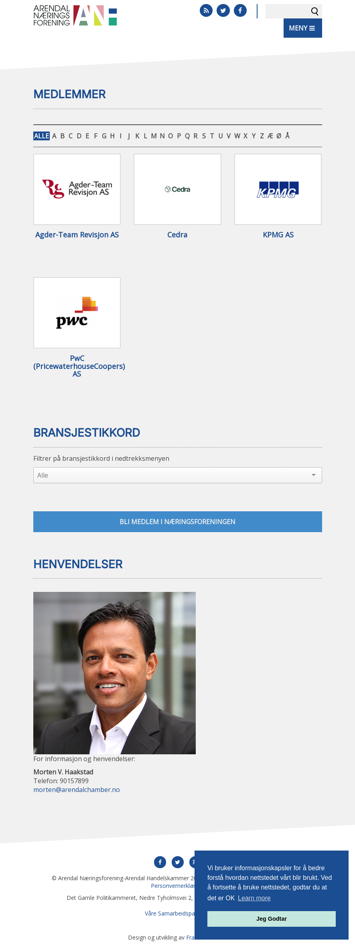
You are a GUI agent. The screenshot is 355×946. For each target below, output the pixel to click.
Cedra (177, 235)
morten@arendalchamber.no (76, 789)
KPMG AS (278, 235)
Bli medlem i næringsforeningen (177, 521)
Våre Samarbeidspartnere (178, 913)
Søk (315, 11)
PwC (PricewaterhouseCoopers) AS (77, 366)
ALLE (41, 136)
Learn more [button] (254, 898)
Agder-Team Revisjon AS (77, 235)
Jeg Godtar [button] (271, 919)
